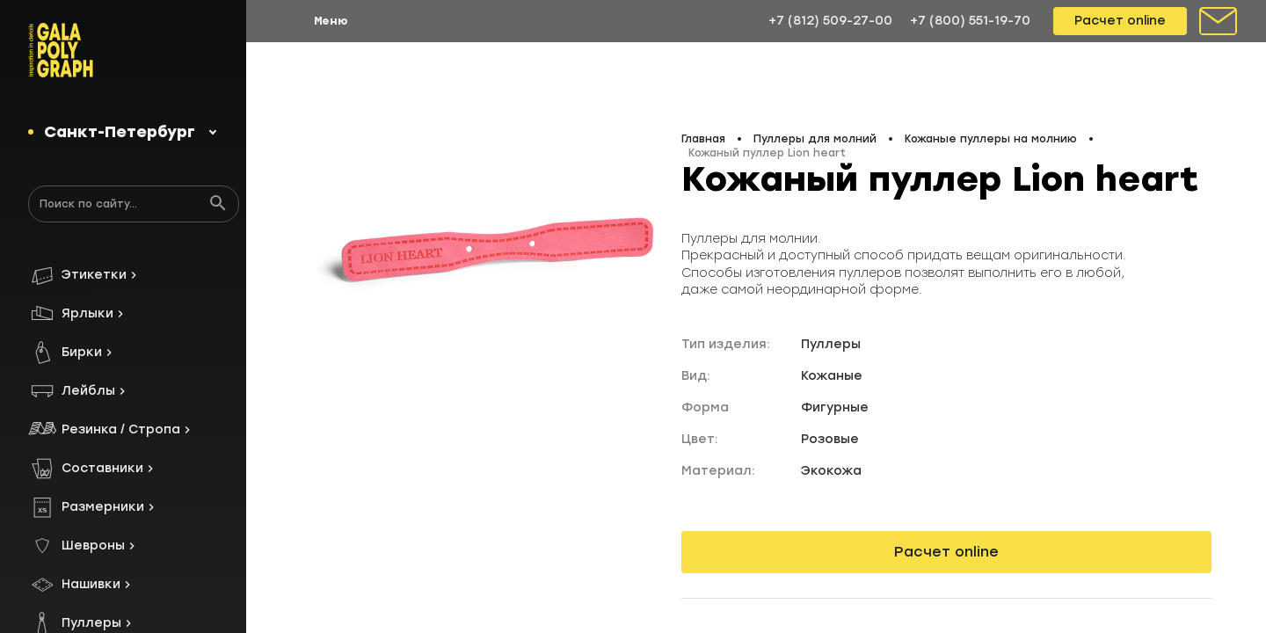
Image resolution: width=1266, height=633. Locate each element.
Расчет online (1120, 20)
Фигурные (835, 407)
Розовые (830, 439)
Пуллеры (831, 344)
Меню (331, 21)
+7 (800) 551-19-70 (970, 20)
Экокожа (831, 470)
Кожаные (831, 375)
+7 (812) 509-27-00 (830, 20)
